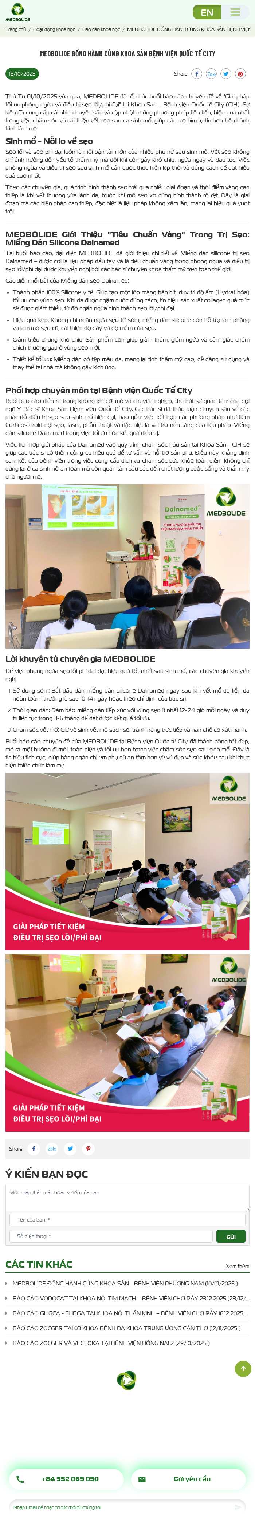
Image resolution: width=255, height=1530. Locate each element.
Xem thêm (238, 1266)
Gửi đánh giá (232, 1238)
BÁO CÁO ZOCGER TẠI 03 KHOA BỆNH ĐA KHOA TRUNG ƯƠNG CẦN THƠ (126, 1328)
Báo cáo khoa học (101, 29)
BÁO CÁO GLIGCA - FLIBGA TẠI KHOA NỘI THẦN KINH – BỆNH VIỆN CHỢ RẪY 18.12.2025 (131, 1313)
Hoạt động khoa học (54, 29)
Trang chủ (15, 29)
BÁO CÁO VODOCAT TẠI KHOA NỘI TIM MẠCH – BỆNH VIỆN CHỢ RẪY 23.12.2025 (131, 1298)
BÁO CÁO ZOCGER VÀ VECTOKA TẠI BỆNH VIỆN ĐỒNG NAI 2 (111, 1343)
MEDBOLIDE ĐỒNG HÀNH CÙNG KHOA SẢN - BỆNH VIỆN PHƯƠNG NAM (125, 1283)
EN (207, 11)
